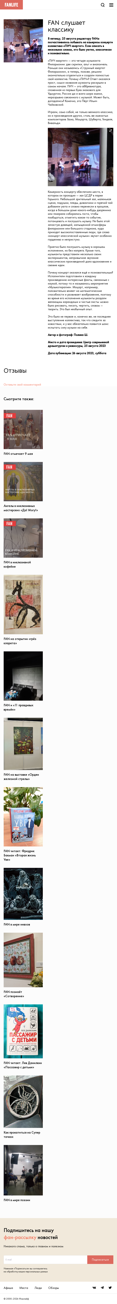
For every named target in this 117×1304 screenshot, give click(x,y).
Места (23, 1288)
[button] (110, 130)
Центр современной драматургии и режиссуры (78, 344)
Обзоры (53, 1288)
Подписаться (100, 1260)
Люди (38, 1288)
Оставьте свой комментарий (22, 384)
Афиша (8, 1288)
